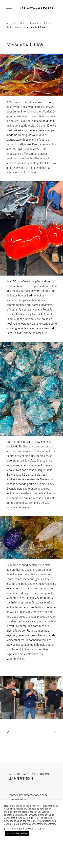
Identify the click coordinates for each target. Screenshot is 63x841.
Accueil (10, 23)
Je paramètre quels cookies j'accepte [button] (24, 828)
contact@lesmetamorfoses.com (27, 795)
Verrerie (19, 27)
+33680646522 (17, 799)
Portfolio (22, 23)
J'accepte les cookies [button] (17, 833)
